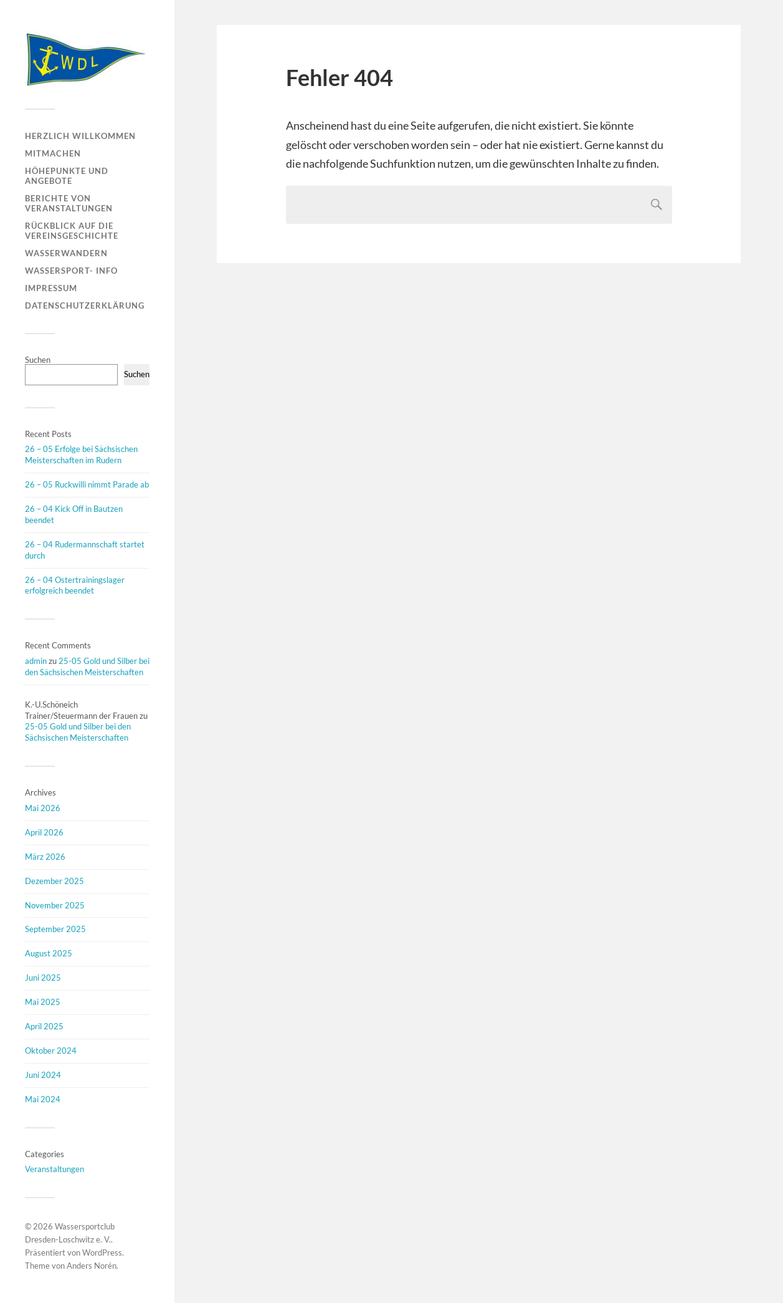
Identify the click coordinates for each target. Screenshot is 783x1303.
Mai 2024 (42, 1099)
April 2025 (44, 1026)
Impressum (51, 288)
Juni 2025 (43, 978)
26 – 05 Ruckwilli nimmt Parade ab (87, 484)
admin (36, 661)
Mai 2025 (42, 1002)
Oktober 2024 (51, 1050)
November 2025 (55, 905)
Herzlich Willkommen (80, 136)
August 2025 (48, 953)
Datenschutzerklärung (85, 305)
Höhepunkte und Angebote (66, 176)
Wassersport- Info (71, 271)
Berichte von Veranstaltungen (69, 203)
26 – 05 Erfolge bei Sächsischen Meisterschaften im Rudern (81, 454)
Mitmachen (53, 153)
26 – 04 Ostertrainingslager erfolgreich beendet (75, 585)
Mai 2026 (42, 808)
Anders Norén (91, 1266)
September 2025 (55, 929)
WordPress (102, 1252)
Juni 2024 (43, 1075)
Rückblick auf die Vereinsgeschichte (71, 231)
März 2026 (45, 857)
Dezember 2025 (54, 881)
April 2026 (44, 832)
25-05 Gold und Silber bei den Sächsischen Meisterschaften (87, 666)
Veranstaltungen (54, 1169)
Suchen (37, 360)
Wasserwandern (66, 253)
